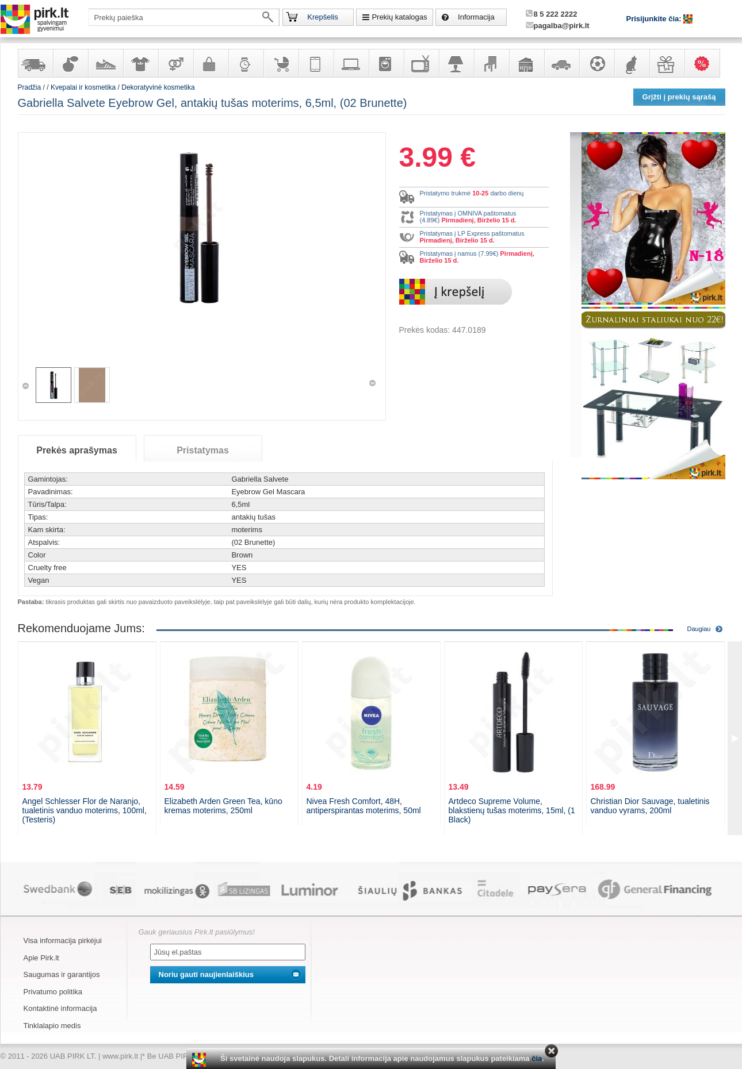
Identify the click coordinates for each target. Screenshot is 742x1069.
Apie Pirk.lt (41, 957)
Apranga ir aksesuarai (140, 63)
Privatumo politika (53, 991)
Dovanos (666, 63)
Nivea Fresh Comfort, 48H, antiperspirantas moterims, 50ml (364, 806)
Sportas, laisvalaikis (596, 63)
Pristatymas (203, 450)
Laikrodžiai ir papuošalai (245, 63)
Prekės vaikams (280, 63)
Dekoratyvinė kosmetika (157, 87)
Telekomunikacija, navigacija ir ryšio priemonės (315, 63)
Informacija (476, 17)
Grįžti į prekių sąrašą (679, 97)
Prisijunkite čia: (655, 18)
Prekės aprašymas (76, 450)
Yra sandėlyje (35, 63)
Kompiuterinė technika (351, 63)
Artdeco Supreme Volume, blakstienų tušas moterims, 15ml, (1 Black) (512, 810)
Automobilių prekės (561, 63)
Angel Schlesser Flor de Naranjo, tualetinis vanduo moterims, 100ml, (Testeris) (84, 810)
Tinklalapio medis (52, 1025)
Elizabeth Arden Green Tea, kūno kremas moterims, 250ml (223, 806)
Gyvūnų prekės (631, 63)
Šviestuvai (456, 63)
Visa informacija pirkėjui (63, 940)
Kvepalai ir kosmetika (70, 63)
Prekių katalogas (399, 17)
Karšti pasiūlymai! (705, 63)
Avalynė (105, 63)
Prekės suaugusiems (175, 63)
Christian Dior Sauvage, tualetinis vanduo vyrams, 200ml (650, 806)
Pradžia (29, 87)
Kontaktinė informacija (60, 1008)
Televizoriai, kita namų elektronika (421, 63)
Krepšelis (322, 17)
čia (536, 1058)
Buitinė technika (386, 63)
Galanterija (210, 63)
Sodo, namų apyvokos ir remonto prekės (526, 63)
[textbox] (184, 17)
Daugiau (699, 628)
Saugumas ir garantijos (62, 974)
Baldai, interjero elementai (491, 63)
